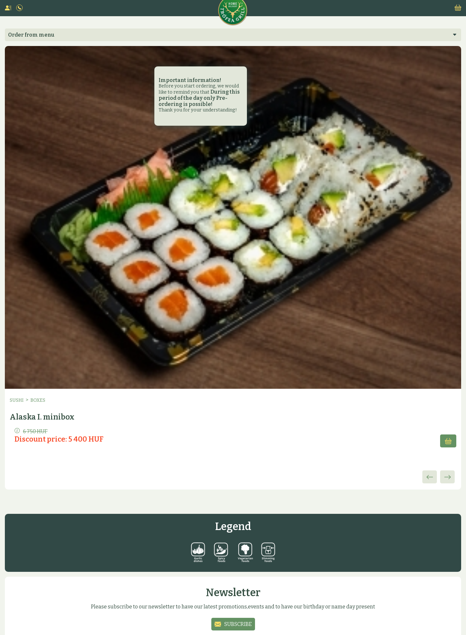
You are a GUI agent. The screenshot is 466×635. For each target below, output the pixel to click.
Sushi (17, 400)
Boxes (37, 400)
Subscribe (238, 624)
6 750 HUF (31, 431)
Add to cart (448, 440)
